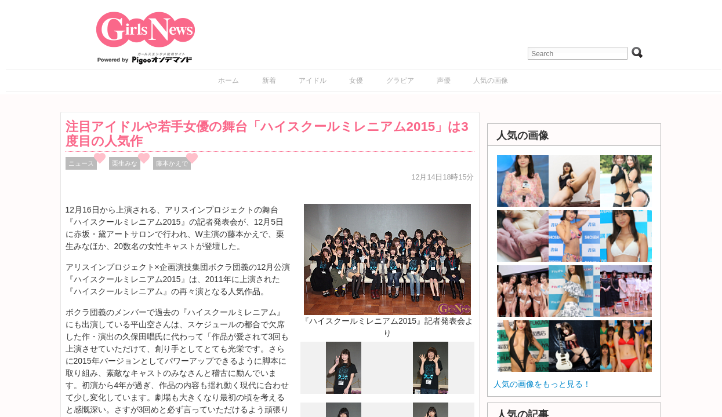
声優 (444, 80)
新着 (269, 80)
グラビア (400, 80)
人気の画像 (490, 80)
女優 (356, 80)
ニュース (81, 163)
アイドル (312, 80)
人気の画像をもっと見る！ (542, 384)
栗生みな (124, 163)
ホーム (228, 80)
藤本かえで (172, 163)
